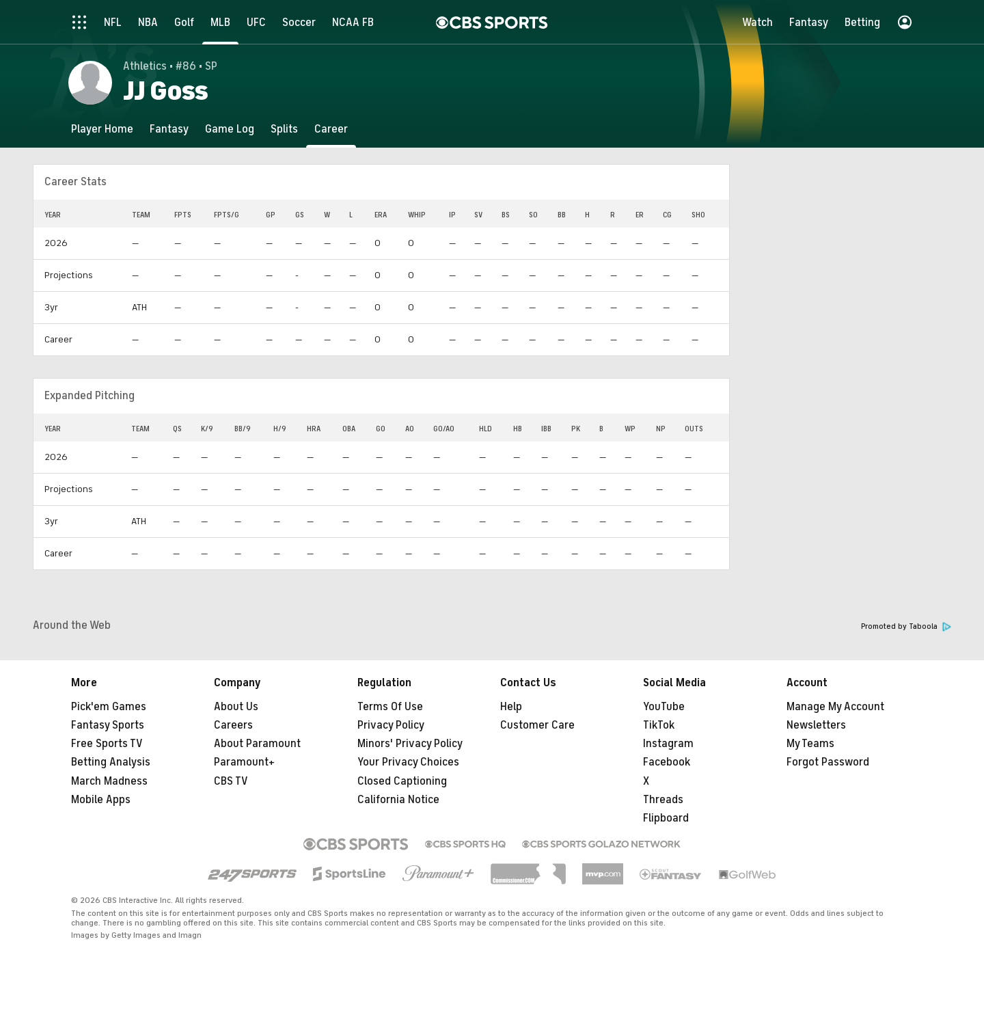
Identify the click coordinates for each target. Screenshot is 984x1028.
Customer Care (537, 725)
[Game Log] (229, 129)
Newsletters (816, 725)
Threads (663, 800)
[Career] (331, 129)
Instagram (668, 743)
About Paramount (257, 743)
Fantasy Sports (107, 725)
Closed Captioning (402, 781)
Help (511, 707)
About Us (236, 707)
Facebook (666, 762)
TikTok (658, 725)
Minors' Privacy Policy (410, 743)
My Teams (810, 743)
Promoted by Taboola (906, 626)
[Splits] (284, 129)
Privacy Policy (390, 725)
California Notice (398, 800)
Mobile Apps (101, 800)
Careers (233, 725)
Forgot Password (828, 762)
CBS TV (231, 781)
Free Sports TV (107, 743)
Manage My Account (835, 707)
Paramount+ (244, 762)
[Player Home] (102, 129)
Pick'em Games (108, 707)
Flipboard (666, 818)
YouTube (664, 707)
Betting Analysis (110, 762)
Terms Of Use (390, 707)
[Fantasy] (169, 129)
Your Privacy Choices (408, 762)
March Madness (109, 781)
